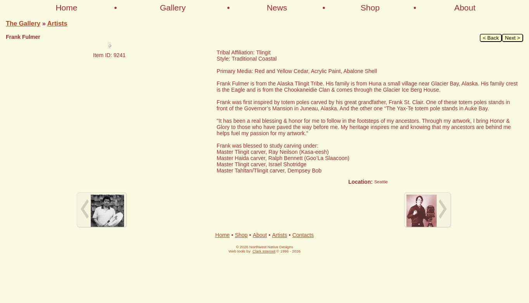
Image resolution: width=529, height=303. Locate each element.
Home (66, 7)
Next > (512, 38)
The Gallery (23, 23)
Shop (370, 7)
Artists (57, 23)
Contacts (303, 235)
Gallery (173, 7)
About (464, 7)
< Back (491, 38)
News (277, 7)
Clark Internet (263, 251)
